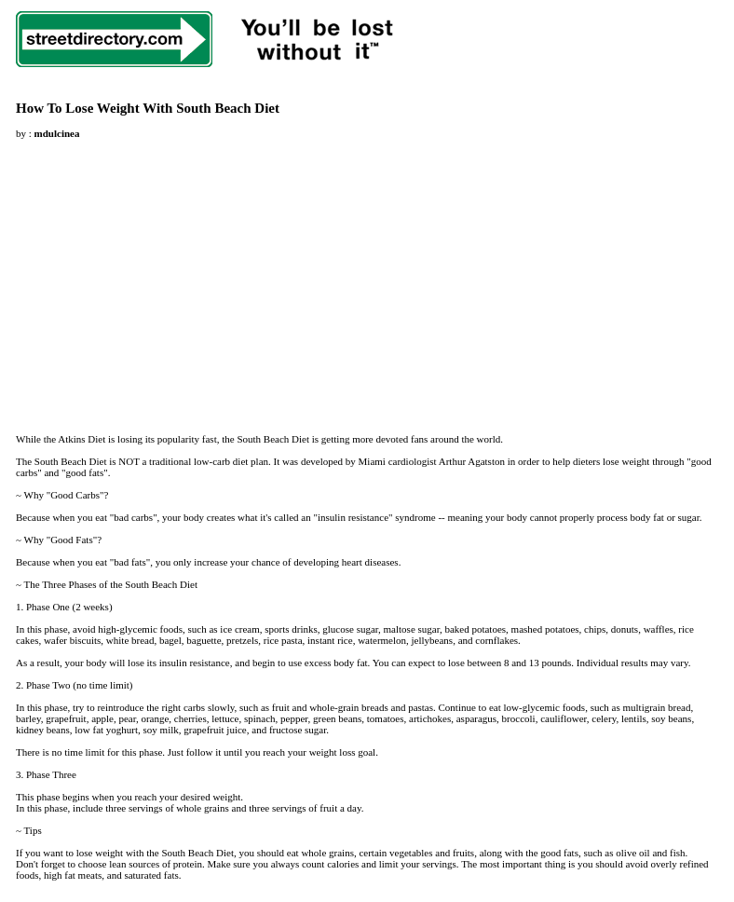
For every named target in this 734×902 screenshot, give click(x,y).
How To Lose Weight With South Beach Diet (147, 108)
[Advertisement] (172, 280)
